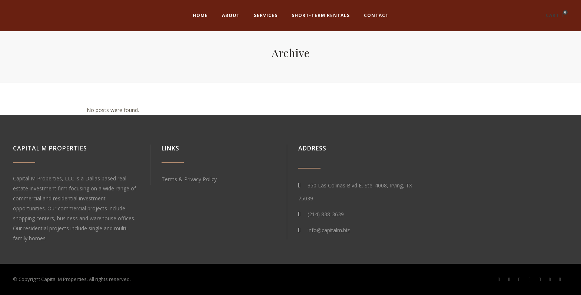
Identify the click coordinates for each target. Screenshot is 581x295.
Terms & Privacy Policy (189, 179)
